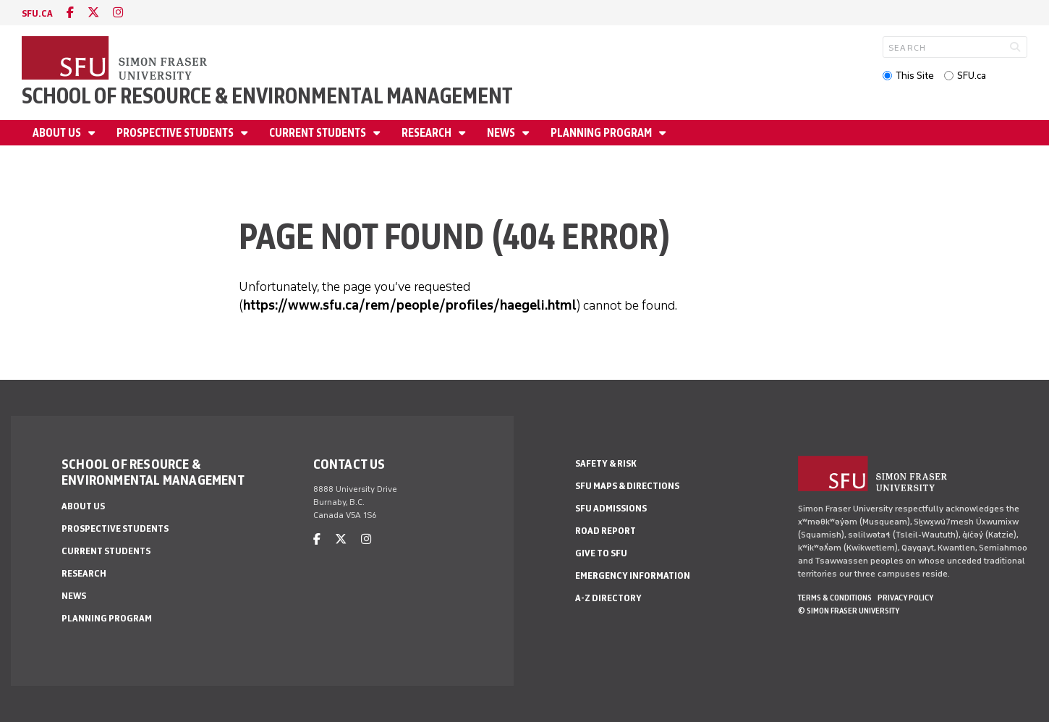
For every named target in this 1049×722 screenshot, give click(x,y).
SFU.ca (971, 75)
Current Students (318, 133)
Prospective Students (176, 133)
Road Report (605, 530)
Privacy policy (905, 598)
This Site (915, 75)
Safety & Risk (606, 463)
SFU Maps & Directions (627, 486)
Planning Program (602, 133)
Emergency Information (632, 575)
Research (428, 133)
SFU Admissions (611, 508)
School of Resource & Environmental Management (267, 95)
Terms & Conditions (835, 598)
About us (58, 133)
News (502, 133)
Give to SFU (601, 553)
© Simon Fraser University (848, 611)
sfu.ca (37, 13)
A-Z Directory (608, 598)
